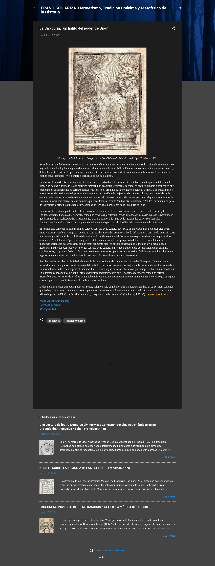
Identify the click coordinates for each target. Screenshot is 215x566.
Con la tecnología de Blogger (107, 550)
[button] (173, 28)
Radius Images (115, 557)
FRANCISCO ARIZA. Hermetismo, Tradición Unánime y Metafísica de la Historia (103, 10)
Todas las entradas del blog (54, 300)
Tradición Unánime (74, 320)
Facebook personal (50, 304)
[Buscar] (180, 9)
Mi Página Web (48, 309)
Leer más (169, 457)
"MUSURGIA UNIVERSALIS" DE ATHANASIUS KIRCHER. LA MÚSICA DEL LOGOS (93, 507)
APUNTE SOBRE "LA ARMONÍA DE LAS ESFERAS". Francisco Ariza (84, 468)
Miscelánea (54, 320)
